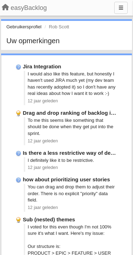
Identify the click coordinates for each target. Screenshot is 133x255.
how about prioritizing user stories (66, 179)
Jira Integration (42, 66)
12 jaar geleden (43, 100)
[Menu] (121, 8)
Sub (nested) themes (49, 219)
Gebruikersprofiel (23, 26)
